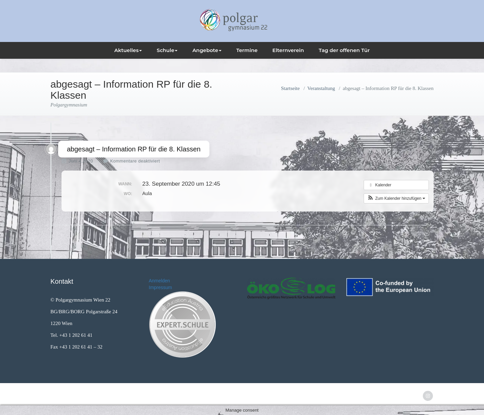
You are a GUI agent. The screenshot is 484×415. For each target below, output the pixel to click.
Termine (247, 50)
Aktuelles (128, 50)
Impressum (160, 287)
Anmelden (159, 280)
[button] (396, 198)
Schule (167, 50)
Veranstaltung (321, 88)
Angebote (206, 50)
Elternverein (288, 50)
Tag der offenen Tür (344, 50)
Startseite (290, 88)
